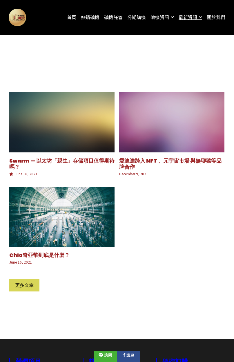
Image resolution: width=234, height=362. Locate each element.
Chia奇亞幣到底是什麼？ (39, 255)
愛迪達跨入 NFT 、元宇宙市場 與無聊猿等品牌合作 (170, 163)
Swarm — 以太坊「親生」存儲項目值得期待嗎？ (62, 163)
